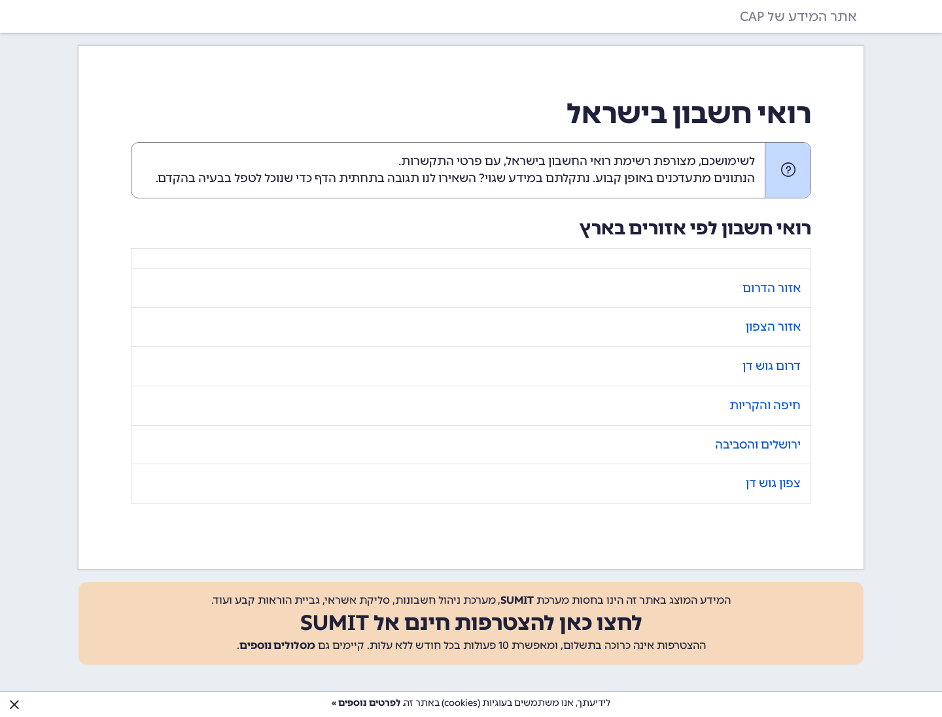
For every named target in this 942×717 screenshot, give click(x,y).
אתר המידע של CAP (798, 16)
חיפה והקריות (765, 405)
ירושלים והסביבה (758, 444)
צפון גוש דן (773, 483)
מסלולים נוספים (277, 645)
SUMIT (517, 600)
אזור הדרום (771, 288)
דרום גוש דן (771, 366)
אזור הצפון (773, 327)
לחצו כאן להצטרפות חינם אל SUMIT (471, 622)
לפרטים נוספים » (366, 702)
